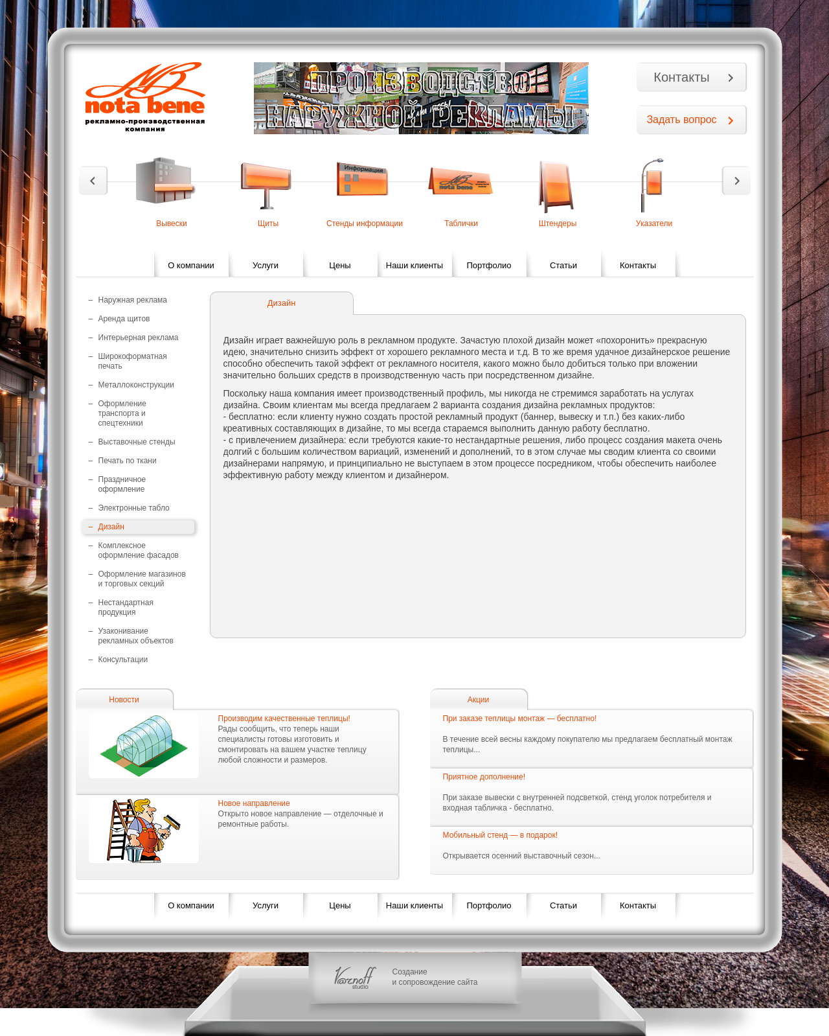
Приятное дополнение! (484, 776)
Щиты (268, 223)
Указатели (654, 223)
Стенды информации (364, 223)
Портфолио (488, 265)
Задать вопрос (681, 119)
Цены (339, 265)
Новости (124, 699)
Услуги (265, 265)
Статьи (563, 265)
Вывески (171, 223)
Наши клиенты (414, 265)
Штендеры (558, 223)
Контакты (681, 77)
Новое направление (254, 803)
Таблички (461, 223)
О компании (191, 265)
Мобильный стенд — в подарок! (500, 835)
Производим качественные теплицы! (284, 718)
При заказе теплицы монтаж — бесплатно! (520, 718)
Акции (479, 699)
